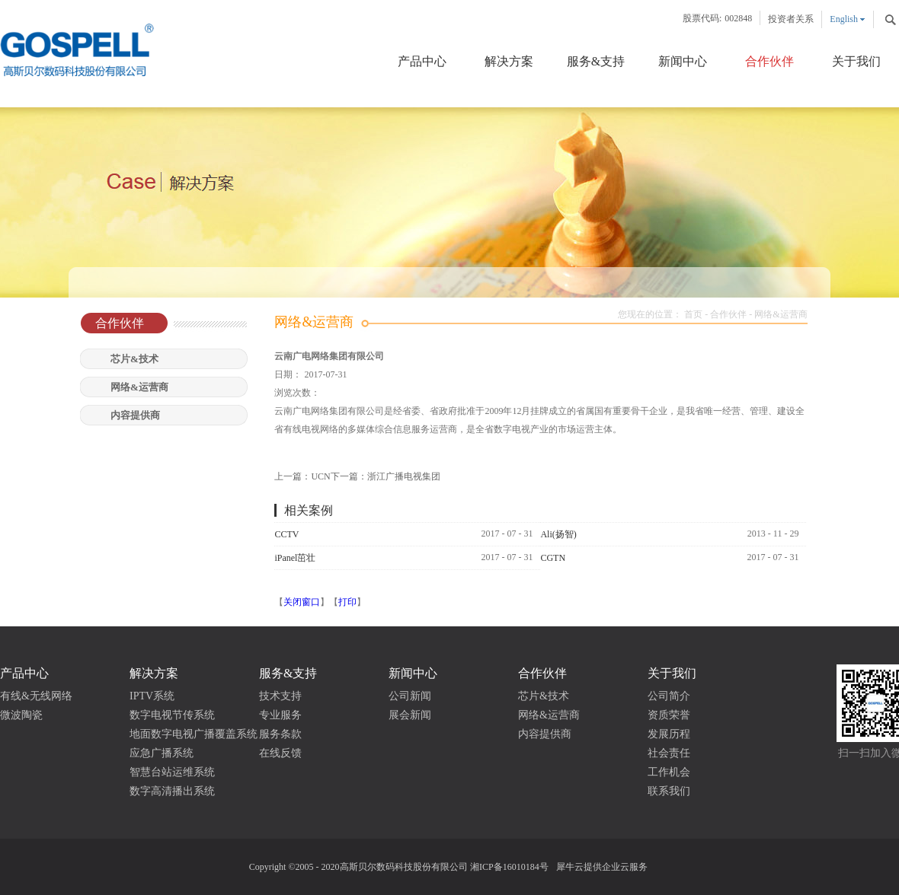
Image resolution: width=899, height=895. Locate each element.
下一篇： (385, 476)
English (844, 19)
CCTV (286, 534)
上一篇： (302, 476)
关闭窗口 (301, 602)
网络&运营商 (780, 314)
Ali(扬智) (558, 534)
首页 (693, 314)
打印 (347, 602)
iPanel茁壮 (294, 558)
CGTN (552, 558)
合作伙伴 (728, 314)
